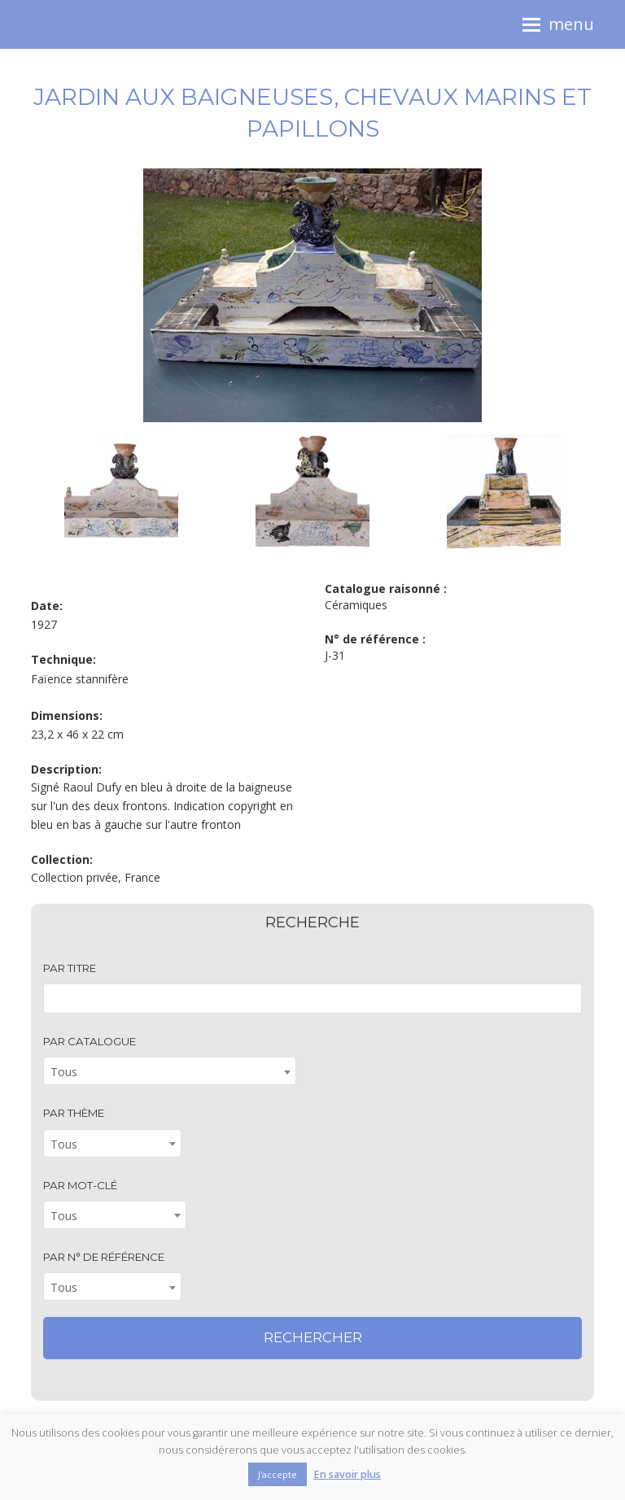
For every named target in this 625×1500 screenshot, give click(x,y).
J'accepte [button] (277, 1474)
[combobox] (169, 1071)
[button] (558, 24)
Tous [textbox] (63, 1071)
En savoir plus (347, 1474)
